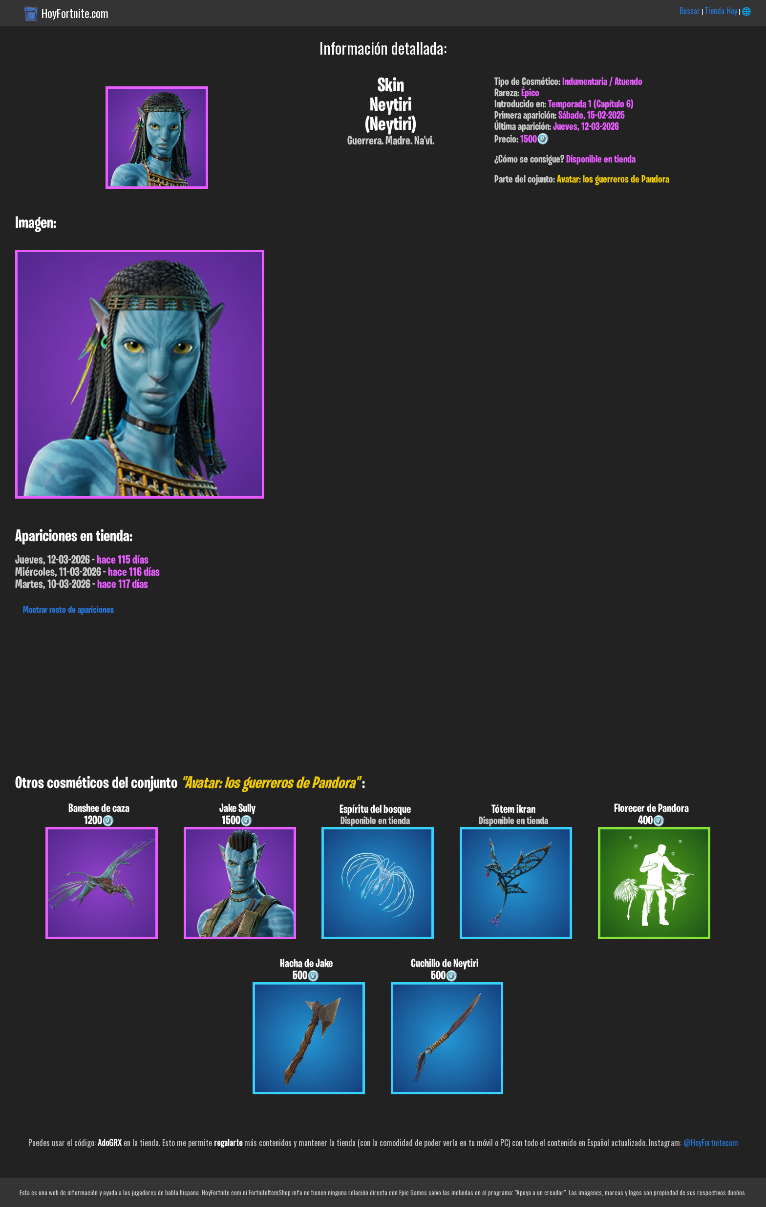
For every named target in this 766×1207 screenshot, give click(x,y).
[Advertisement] (293, 692)
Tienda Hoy (720, 11)
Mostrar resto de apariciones (68, 610)
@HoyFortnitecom (710, 1142)
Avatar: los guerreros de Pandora (613, 179)
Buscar (690, 11)
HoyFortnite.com (75, 13)
